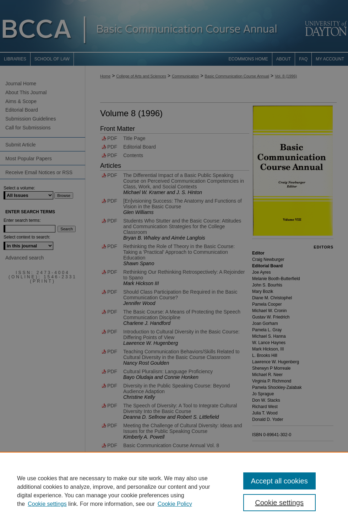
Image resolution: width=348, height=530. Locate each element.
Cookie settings (47, 504)
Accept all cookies (279, 481)
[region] (174, 491)
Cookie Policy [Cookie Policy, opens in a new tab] (175, 504)
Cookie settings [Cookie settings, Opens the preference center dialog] (279, 503)
